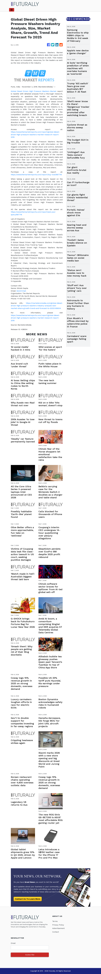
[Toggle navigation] (11, 10)
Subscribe (29, 955)
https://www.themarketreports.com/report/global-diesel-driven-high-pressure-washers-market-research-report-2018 (35, 134)
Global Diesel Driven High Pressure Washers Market (33, 91)
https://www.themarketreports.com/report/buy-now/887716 (36, 175)
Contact (55, 932)
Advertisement (58, 928)
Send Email (21, 291)
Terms (55, 921)
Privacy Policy (58, 925)
